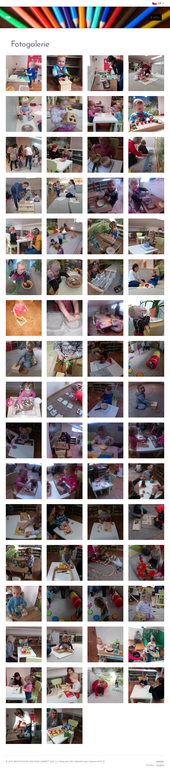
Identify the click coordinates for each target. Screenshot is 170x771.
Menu (155, 17)
